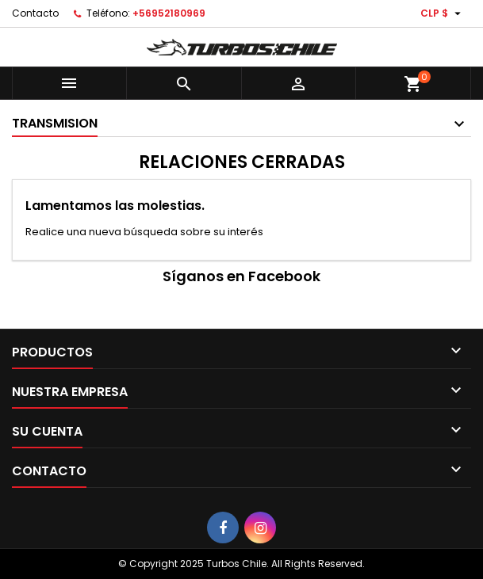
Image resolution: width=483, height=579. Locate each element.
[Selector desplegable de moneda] (442, 13)
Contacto (35, 13)
